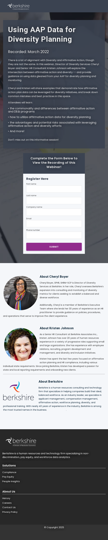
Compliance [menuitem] (9, 472)
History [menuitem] (6, 498)
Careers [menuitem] (7, 502)
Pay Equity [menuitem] (8, 476)
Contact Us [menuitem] (9, 507)
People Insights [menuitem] (11, 481)
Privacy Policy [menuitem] (9, 512)
